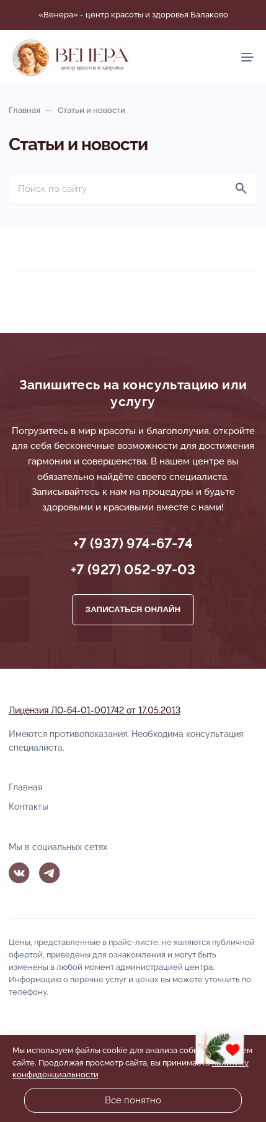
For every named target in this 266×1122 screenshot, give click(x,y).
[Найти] (241, 189)
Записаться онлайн (133, 609)
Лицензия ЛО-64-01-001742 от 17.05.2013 (94, 710)
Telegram (49, 873)
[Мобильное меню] (247, 57)
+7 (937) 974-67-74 (133, 543)
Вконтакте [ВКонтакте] (19, 873)
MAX (80, 873)
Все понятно (133, 1100)
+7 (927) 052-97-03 (133, 569)
